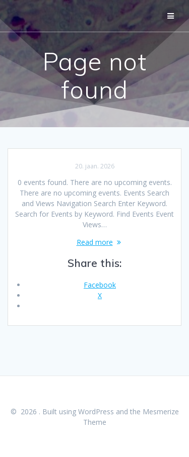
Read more (95, 242)
